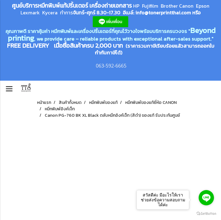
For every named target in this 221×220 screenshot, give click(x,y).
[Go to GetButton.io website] (206, 214)
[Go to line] (206, 197)
